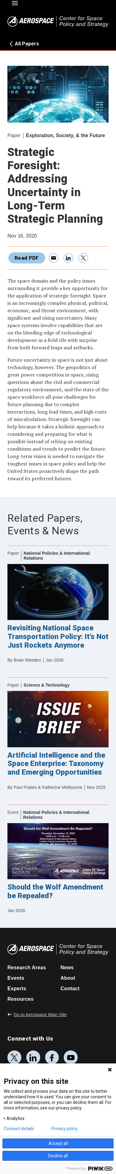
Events (15, 978)
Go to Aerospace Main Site (37, 1014)
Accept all (58, 1143)
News (67, 967)
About (68, 978)
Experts (16, 988)
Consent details (19, 1128)
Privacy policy (64, 1128)
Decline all (58, 1155)
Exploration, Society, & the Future (65, 135)
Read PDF (27, 258)
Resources (20, 999)
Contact (70, 988)
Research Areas (26, 967)
